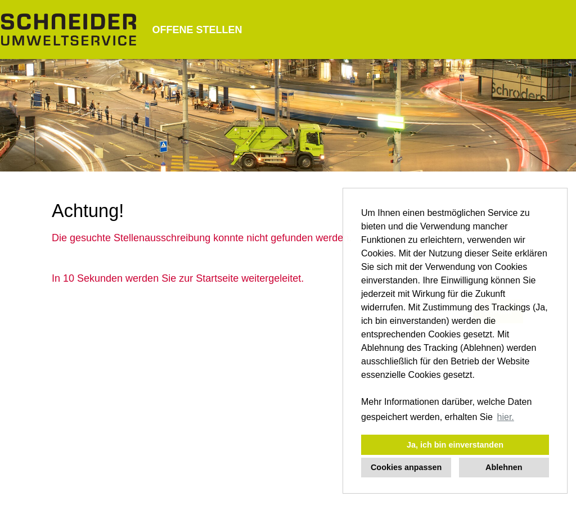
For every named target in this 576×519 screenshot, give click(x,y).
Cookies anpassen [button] (406, 467)
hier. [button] (505, 417)
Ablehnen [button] (504, 467)
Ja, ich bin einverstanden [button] (455, 444)
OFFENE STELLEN (197, 29)
